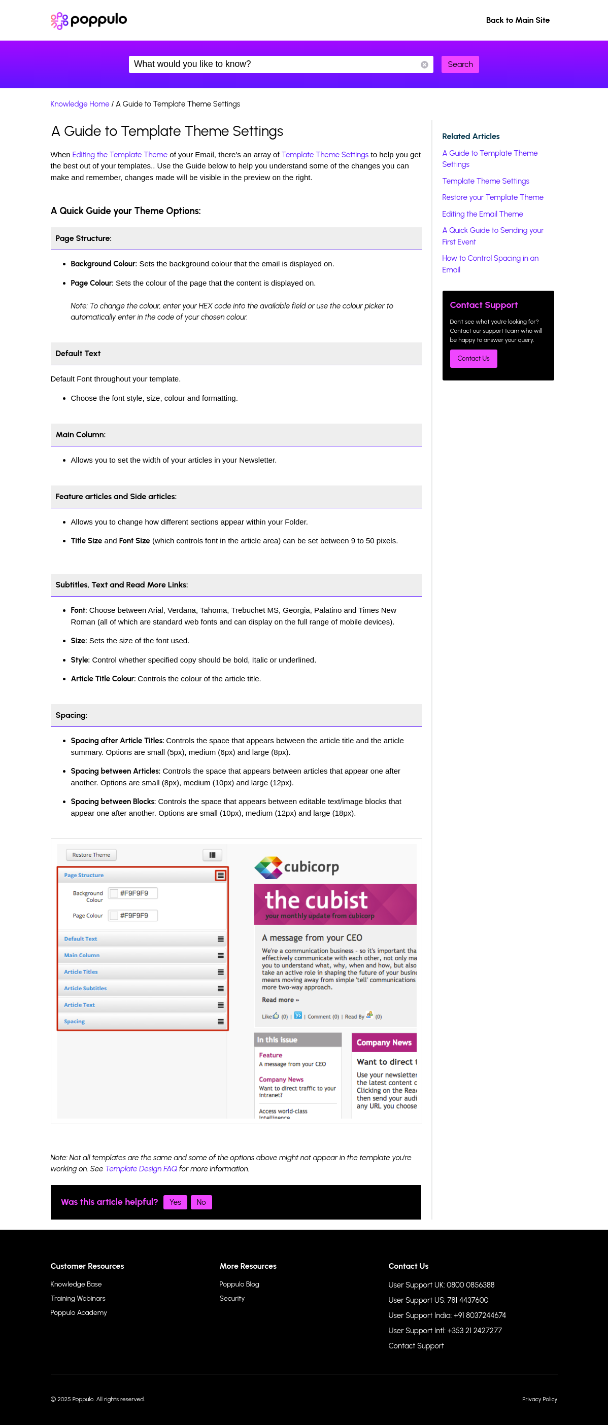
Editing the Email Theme (483, 214)
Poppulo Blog (239, 1284)
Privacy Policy (539, 1399)
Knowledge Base (76, 1284)
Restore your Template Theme (493, 197)
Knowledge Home (80, 104)
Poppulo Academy (79, 1312)
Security (232, 1298)
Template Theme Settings (325, 154)
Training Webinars (78, 1298)
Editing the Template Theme (120, 154)
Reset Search (424, 65)
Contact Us (474, 358)
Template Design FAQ (141, 1168)
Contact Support (417, 1345)
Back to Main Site (518, 20)
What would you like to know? (281, 64)
